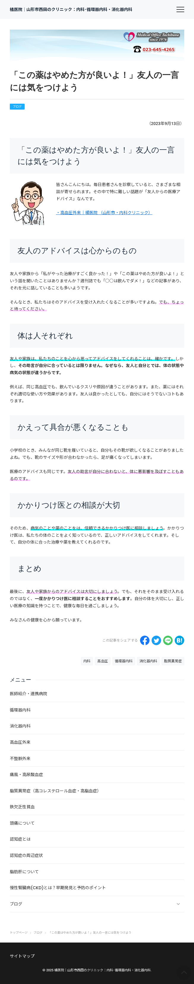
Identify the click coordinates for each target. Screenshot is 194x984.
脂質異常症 (173, 661)
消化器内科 (148, 661)
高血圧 (102, 661)
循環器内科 (124, 661)
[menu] (180, 9)
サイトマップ (22, 956)
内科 (86, 661)
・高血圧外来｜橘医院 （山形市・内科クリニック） (104, 212)
